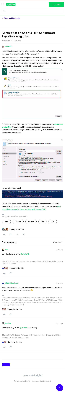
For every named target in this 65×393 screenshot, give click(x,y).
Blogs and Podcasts (12, 18)
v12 (52, 221)
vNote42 (8, 46)
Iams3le (8, 323)
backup (31, 221)
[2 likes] (12, 309)
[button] (2, 5)
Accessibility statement (41, 381)
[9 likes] (13, 229)
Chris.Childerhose (11, 283)
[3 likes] (13, 268)
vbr (42, 221)
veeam (18, 221)
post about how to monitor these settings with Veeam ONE (31, 208)
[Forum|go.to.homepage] (10, 4)
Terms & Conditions (22, 381)
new (6, 221)
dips (6, 249)
